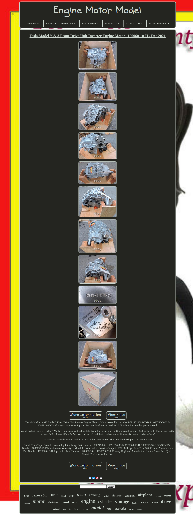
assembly (130, 495)
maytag (145, 502)
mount (158, 496)
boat (26, 495)
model (97, 507)
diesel (63, 496)
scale (71, 496)
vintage (122, 501)
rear (75, 502)
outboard (56, 509)
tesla (81, 494)
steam (85, 509)
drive (166, 501)
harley (134, 503)
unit (54, 494)
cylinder (105, 501)
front (65, 502)
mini (167, 495)
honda (155, 502)
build (106, 496)
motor (39, 501)
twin (131, 509)
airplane (145, 495)
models (27, 503)
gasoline (139, 509)
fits (70, 509)
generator (40, 495)
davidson (53, 502)
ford (109, 508)
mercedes (121, 508)
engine (88, 501)
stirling (95, 495)
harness (77, 509)
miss (64, 509)
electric (117, 495)
